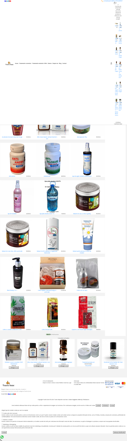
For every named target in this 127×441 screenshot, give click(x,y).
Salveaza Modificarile (119, 432)
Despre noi (55, 63)
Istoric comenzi (51, 382)
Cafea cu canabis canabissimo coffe (12, 329)
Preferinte (105, 405)
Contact (64, 63)
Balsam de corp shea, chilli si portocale (12, 251)
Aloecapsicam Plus (82, 137)
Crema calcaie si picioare (119, 28)
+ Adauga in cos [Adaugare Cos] (14, 367)
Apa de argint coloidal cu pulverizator (82, 176)
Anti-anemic (12, 176)
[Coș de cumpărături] (115, 3)
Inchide (98, 405)
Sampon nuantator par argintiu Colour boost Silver (115, 89)
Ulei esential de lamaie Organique (119, 88)
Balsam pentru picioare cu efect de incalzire (82, 252)
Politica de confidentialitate (86, 382)
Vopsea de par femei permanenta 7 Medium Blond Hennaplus (115, 109)
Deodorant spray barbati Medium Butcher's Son (119, 106)
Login (70, 382)
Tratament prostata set (88, 362)
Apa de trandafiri (12, 213)
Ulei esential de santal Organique (63, 362)
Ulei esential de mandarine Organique (119, 54)
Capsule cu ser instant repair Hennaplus (82, 329)
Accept (112, 405)
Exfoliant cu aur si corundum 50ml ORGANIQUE (14, 363)
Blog (60, 63)
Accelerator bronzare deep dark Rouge (12, 137)
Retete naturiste (96, 382)
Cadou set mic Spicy (82, 290)
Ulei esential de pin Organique (115, 68)
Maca (115, 26)
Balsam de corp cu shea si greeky (82, 213)
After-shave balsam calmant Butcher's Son (47, 137)
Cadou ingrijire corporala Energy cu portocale (47, 291)
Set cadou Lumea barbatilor (119, 41)
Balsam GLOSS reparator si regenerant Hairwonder (47, 252)
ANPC (80, 384)
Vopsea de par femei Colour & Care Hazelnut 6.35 (119, 71)
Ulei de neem (115, 52)
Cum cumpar (77, 382)
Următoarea (55, 334)
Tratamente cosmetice (25, 63)
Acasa (16, 63)
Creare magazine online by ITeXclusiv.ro (78, 399)
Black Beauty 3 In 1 (12, 290)
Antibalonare (47, 176)
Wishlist (61, 382)
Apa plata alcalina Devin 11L (47, 213)
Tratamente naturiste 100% (39, 63)
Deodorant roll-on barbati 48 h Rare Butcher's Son (113, 363)
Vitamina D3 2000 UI (115, 41)
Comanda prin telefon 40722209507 (111, 1)
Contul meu (65, 382)
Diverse (50, 63)
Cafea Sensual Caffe (47, 329)
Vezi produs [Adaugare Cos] (88, 365)
